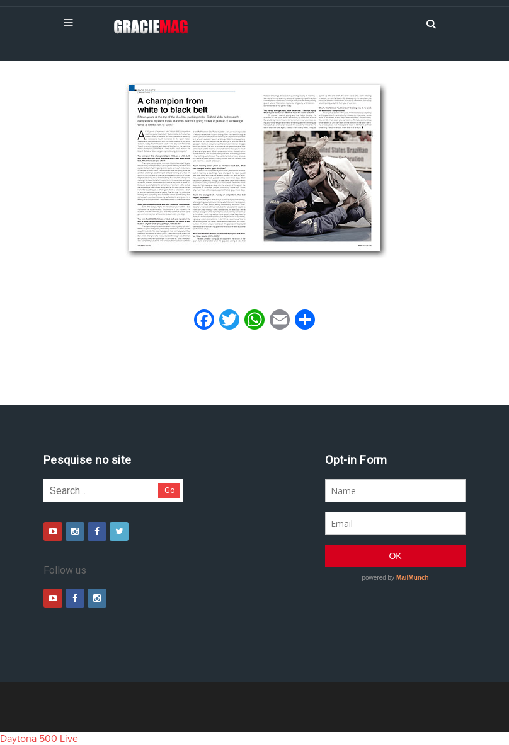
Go (169, 490)
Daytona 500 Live (39, 738)
